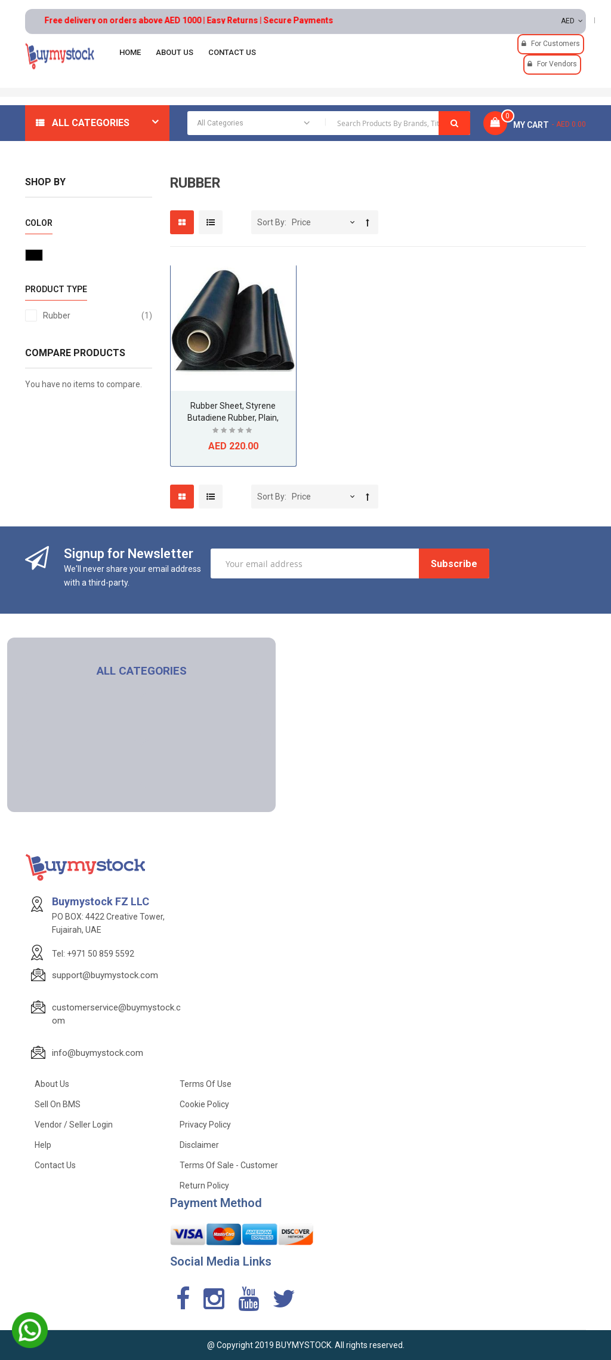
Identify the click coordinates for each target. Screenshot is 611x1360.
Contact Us (55, 1165)
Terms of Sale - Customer (229, 1165)
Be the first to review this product (233, 432)
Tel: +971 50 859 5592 (93, 953)
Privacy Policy (205, 1124)
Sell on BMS (58, 1104)
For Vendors (557, 64)
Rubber (97, 315)
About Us (52, 1084)
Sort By (271, 222)
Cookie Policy (204, 1104)
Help (43, 1145)
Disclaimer (199, 1145)
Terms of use (206, 1084)
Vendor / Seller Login (74, 1124)
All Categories (90, 122)
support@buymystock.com (105, 975)
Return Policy (204, 1185)
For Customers (555, 43)
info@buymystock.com (97, 1052)
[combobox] (328, 123)
